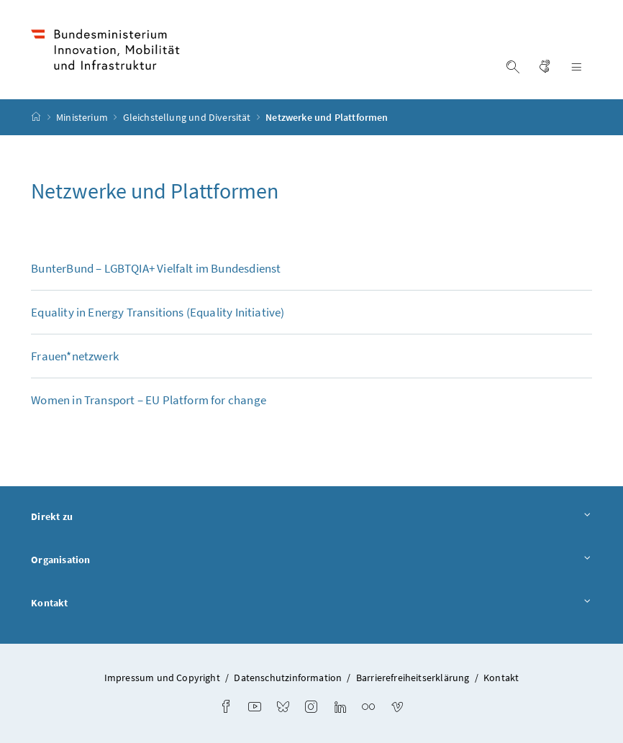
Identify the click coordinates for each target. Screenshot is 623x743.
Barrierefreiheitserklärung (413, 677)
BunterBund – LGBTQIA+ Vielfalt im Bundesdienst (156, 268)
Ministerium (83, 117)
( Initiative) (157, 312)
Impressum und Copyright (162, 677)
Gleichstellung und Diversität (188, 117)
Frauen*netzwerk (75, 356)
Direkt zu (311, 517)
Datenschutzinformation (288, 677)
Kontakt (311, 603)
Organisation (311, 560)
